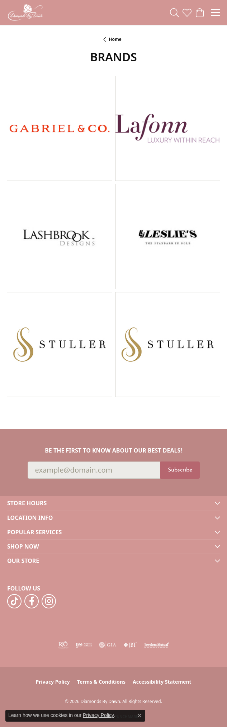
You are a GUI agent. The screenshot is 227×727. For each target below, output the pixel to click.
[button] (174, 12)
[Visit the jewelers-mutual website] (156, 645)
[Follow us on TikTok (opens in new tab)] (14, 601)
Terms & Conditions (101, 681)
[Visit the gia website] (107, 645)
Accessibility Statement (162, 681)
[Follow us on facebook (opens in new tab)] (31, 601)
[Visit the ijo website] (84, 645)
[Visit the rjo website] (63, 645)
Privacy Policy (53, 681)
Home (115, 39)
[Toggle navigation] (215, 12)
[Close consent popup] (139, 715)
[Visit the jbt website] (130, 645)
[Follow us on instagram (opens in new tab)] (49, 601)
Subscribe (180, 470)
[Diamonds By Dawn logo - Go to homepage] (25, 12)
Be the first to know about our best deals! (113, 450)
